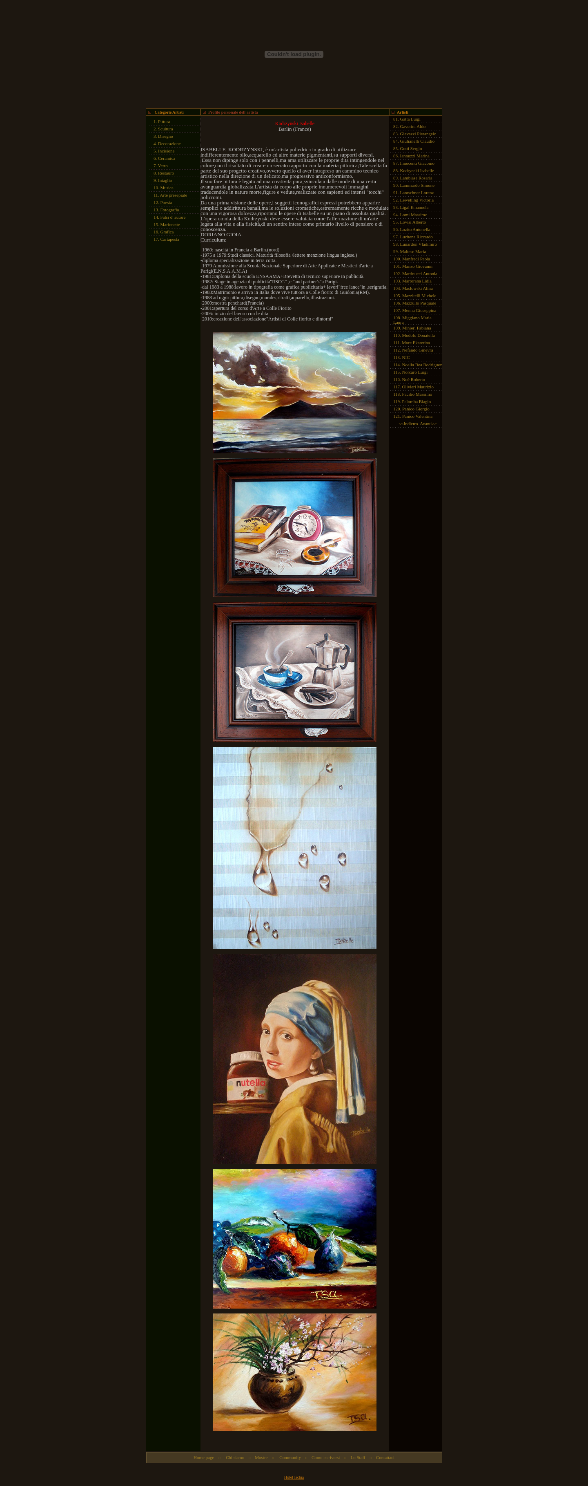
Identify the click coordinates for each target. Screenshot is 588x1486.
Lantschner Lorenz (417, 192)
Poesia (166, 202)
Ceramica (166, 158)
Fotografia (169, 209)
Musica (167, 187)
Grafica (167, 231)
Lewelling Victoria (417, 199)
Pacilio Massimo (417, 394)
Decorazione (169, 143)
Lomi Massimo (414, 214)
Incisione (166, 150)
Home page (204, 1457)
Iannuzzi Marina (415, 155)
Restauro (166, 172)
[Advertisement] (170, 370)
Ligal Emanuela (414, 207)
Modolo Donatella (418, 335)
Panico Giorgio (416, 408)
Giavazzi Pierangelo (418, 133)
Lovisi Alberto (413, 222)
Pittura (164, 121)
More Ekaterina (416, 342)
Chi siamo (235, 1457)
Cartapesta (169, 239)
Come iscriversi (326, 1457)
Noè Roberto (413, 379)
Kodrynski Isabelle (417, 170)
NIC (406, 357)
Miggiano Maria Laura (412, 320)
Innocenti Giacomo (417, 163)
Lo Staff (358, 1457)
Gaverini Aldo (413, 126)
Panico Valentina (417, 416)
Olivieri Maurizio (418, 386)
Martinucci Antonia (419, 273)
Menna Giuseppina (419, 310)
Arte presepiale (173, 195)
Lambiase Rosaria (416, 177)
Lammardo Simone (417, 185)
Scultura (165, 128)
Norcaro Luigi (415, 372)
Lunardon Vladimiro (418, 244)
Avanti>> (428, 423)
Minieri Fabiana (416, 327)
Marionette (170, 224)
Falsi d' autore (173, 217)
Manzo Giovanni (417, 266)
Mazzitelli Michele (419, 295)
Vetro (163, 165)
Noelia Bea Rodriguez (422, 364)
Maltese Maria (413, 251)
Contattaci (385, 1457)
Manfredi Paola (416, 258)
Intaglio (165, 180)
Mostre (261, 1457)
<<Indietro (408, 423)
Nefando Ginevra (417, 349)
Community (289, 1457)
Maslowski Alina (417, 288)
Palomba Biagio (416, 401)
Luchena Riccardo (416, 236)
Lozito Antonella (415, 229)
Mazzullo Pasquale (419, 302)
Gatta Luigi (410, 119)
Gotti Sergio (411, 148)
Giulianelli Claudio (417, 141)
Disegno (165, 136)
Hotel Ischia (294, 1477)
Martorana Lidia (417, 280)
